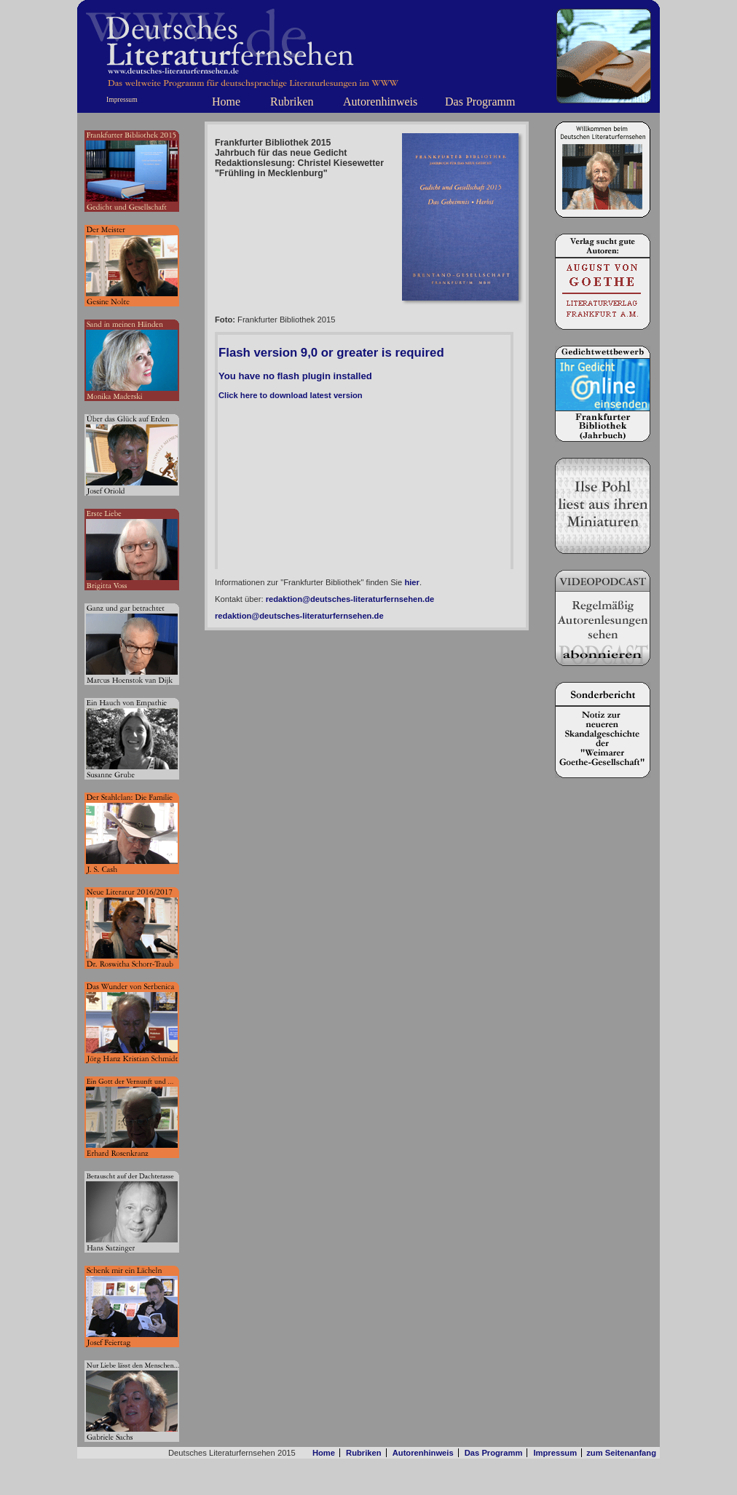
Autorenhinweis (380, 101)
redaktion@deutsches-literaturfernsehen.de (350, 599)
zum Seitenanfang (621, 1452)
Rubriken (292, 101)
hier (411, 582)
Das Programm (480, 101)
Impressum (122, 99)
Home (226, 101)
